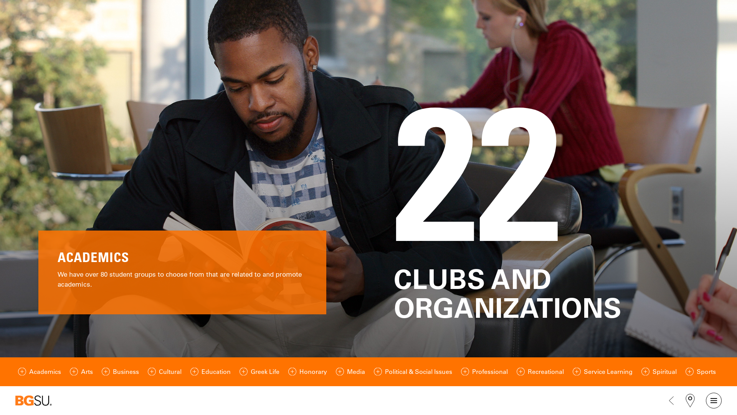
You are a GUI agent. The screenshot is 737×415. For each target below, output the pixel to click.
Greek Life (265, 371)
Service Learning (608, 371)
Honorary (313, 371)
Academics (45, 371)
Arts (87, 371)
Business (126, 371)
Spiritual (665, 371)
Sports (706, 371)
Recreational (546, 371)
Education (216, 371)
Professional (490, 371)
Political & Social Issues (418, 371)
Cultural (170, 371)
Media (356, 371)
